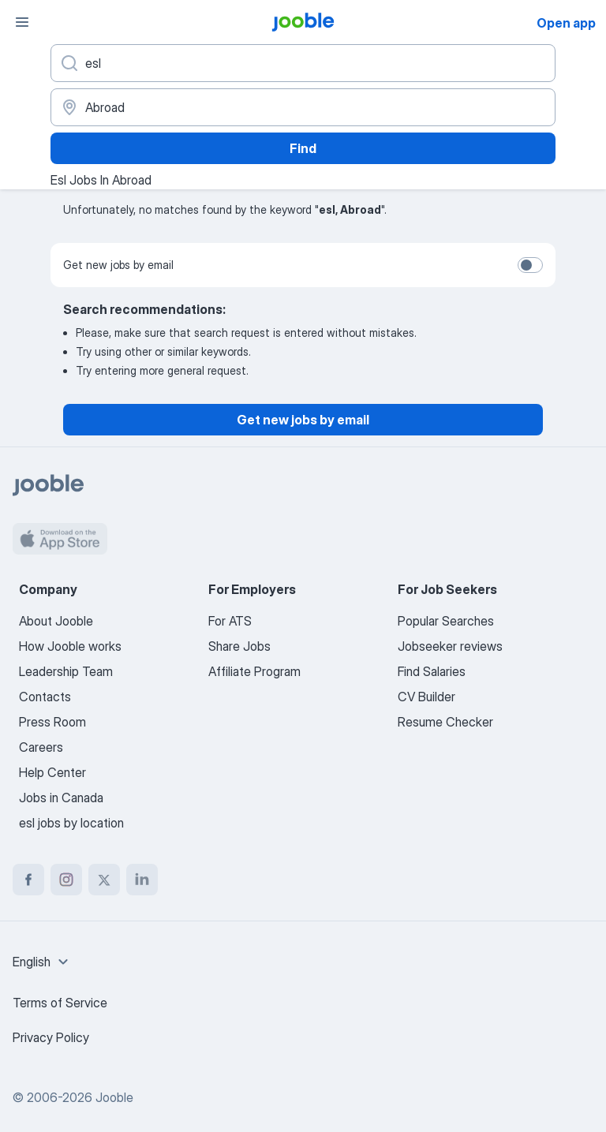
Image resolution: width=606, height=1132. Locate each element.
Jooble (114, 1097)
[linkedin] (142, 879)
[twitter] (104, 879)
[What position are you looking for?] (303, 63)
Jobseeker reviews (450, 646)
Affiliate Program (254, 671)
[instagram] (66, 879)
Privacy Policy (51, 1037)
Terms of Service (60, 1003)
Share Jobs (239, 646)
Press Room (52, 722)
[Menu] (22, 22)
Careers (41, 747)
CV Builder (426, 696)
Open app (566, 23)
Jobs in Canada (61, 797)
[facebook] (28, 879)
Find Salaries (432, 671)
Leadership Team (66, 671)
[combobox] (43, 961)
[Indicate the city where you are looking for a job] (303, 107)
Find (303, 148)
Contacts (45, 696)
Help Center (52, 772)
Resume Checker (445, 722)
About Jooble (56, 621)
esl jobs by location (71, 823)
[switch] (530, 265)
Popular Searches (446, 621)
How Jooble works (70, 646)
